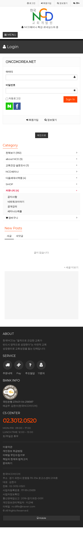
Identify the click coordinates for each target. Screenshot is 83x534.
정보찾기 (51, 119)
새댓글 (19, 235)
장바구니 (12, 217)
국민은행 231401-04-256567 (18, 401)
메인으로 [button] (41, 135)
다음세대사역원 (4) (16, 177)
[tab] (41, 153)
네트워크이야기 (16, 201)
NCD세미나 (12, 171)
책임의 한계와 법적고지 (15, 459)
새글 (9, 235)
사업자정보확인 (11, 494)
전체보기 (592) (13, 152)
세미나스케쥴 (15, 211)
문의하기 (7, 463)
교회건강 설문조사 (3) (17, 165)
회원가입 (32, 119)
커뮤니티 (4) (12, 190)
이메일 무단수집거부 (14, 454)
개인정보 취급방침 (12, 450)
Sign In (70, 99)
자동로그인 (13, 98)
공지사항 (12, 196)
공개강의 (12, 206)
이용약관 (7, 446)
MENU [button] (10, 34)
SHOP (10, 184)
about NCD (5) (14, 159)
